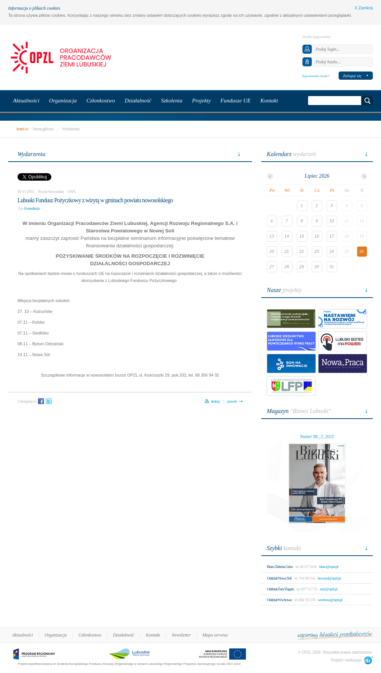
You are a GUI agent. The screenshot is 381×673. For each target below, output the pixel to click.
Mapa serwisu (215, 635)
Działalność (123, 635)
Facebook (41, 401)
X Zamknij (364, 8)
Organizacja (56, 635)
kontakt (284, 548)
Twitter (49, 401)
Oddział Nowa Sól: (279, 578)
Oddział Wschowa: (279, 599)
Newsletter (181, 635)
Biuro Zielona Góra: (280, 566)
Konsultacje (32, 208)
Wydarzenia (70, 128)
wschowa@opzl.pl (330, 599)
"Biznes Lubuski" (299, 411)
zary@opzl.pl (328, 589)
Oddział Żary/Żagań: (280, 589)
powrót (232, 401)
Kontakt (153, 635)
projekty (284, 290)
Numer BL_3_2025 (317, 436)
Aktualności (22, 635)
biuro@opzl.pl (328, 566)
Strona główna (43, 128)
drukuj (215, 401)
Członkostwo (90, 635)
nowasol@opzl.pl (328, 578)
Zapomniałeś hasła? (315, 76)
